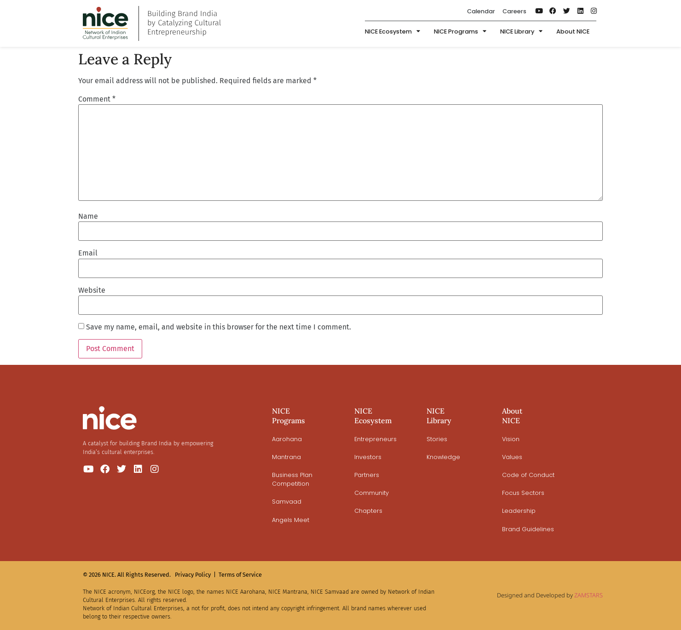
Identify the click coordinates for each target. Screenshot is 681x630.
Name (88, 216)
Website (91, 290)
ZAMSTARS (588, 595)
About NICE (572, 31)
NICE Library (521, 32)
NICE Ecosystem (392, 32)
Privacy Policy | (195, 574)
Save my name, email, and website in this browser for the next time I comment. (218, 327)
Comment (96, 99)
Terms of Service (240, 574)
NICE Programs (460, 32)
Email (88, 253)
